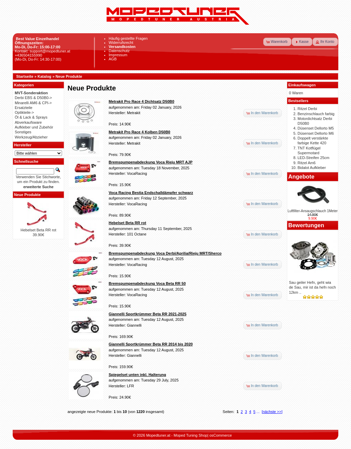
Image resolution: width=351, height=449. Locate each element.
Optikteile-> (24, 112)
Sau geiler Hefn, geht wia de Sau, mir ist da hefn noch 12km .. (312, 287)
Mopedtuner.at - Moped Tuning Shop (176, 435)
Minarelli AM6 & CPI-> (33, 103)
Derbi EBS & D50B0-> (33, 98)
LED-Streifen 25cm (313, 158)
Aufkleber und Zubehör (34, 127)
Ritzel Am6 (307, 163)
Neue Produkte (69, 76)
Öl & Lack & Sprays (31, 117)
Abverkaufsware (28, 122)
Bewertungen (306, 225)
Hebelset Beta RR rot (38, 230)
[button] (277, 42)
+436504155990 (28, 55)
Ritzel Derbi (307, 109)
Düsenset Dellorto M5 (316, 128)
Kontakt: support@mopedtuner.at (42, 51)
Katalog (44, 76)
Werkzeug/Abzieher (31, 137)
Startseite (24, 76)
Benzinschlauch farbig (316, 114)
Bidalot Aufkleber (312, 168)
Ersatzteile (23, 108)
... (257, 412)
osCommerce (220, 435)
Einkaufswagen (302, 85)
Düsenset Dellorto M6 (316, 133)
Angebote (301, 176)
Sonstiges (23, 132)
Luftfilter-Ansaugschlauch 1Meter (313, 211)
